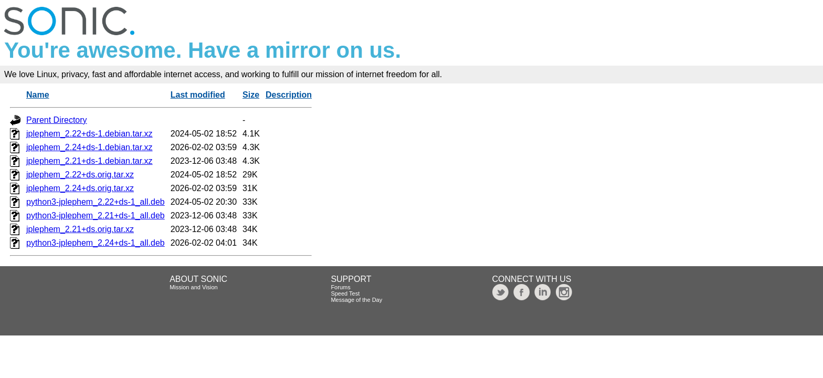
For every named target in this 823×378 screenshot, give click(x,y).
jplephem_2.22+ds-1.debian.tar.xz (89, 133)
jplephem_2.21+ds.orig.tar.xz (80, 229)
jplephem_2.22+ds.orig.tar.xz (80, 174)
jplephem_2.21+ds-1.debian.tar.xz (89, 160)
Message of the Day (356, 300)
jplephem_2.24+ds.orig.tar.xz (80, 188)
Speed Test (345, 293)
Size (250, 94)
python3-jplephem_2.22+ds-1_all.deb (95, 201)
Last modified (198, 94)
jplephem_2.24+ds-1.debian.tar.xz (89, 147)
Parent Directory (56, 120)
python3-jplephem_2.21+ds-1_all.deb (95, 215)
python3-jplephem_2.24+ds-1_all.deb (95, 242)
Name (37, 94)
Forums (340, 287)
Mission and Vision (194, 287)
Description (289, 94)
